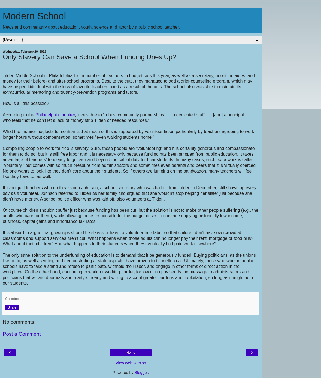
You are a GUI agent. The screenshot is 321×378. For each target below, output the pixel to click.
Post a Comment (22, 334)
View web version (131, 363)
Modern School (34, 16)
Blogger (141, 372)
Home (130, 353)
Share (12, 307)
